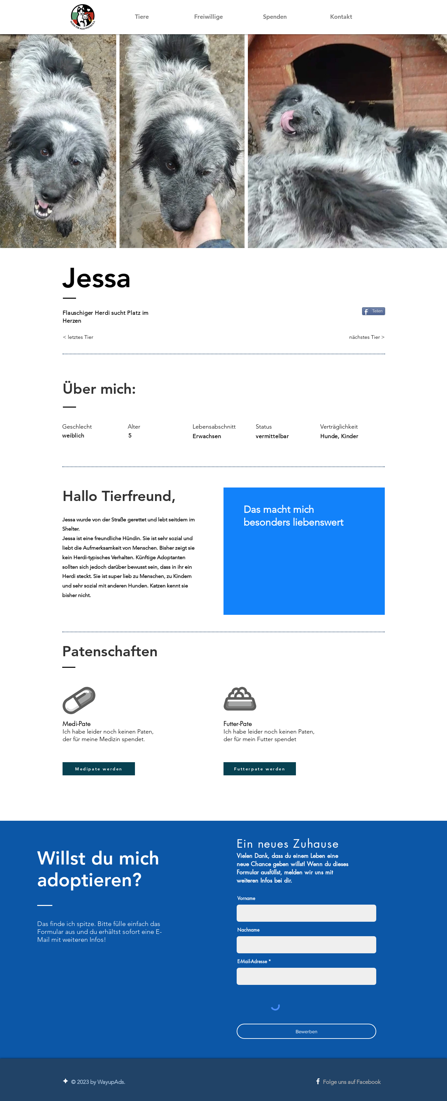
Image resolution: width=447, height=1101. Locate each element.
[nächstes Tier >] (367, 337)
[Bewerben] (306, 1031)
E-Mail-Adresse (252, 961)
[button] (142, 17)
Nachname (248, 930)
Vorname (246, 898)
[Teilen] (373, 311)
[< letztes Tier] (84, 337)
